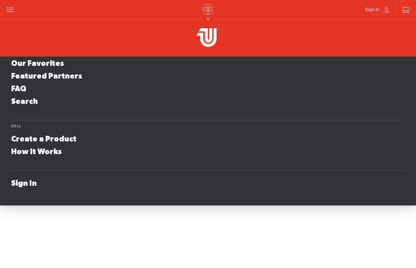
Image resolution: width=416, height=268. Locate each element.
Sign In (24, 183)
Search (24, 101)
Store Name (111, 31)
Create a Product (44, 139)
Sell (16, 126)
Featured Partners (46, 76)
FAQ (18, 89)
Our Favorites (37, 63)
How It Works (36, 152)
